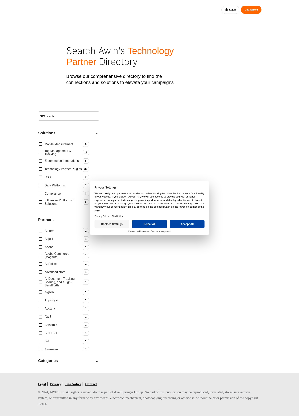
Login (230, 9)
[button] (68, 134)
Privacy (55, 384)
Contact (91, 384)
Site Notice (73, 384)
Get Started (251, 9)
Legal (42, 384)
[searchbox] (71, 116)
